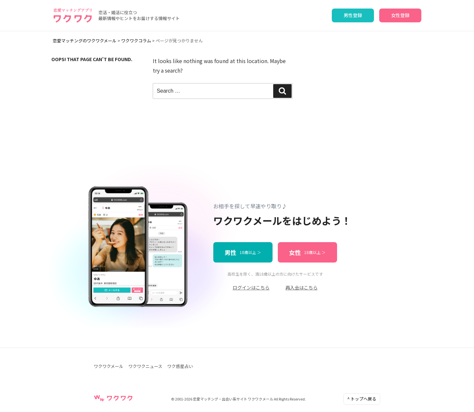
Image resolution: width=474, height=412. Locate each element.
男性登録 (353, 15)
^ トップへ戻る (361, 399)
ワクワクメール (108, 366)
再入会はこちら (301, 287)
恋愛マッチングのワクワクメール (85, 40)
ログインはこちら (251, 287)
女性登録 (400, 15)
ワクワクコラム (136, 40)
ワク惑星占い (180, 366)
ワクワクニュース (145, 366)
